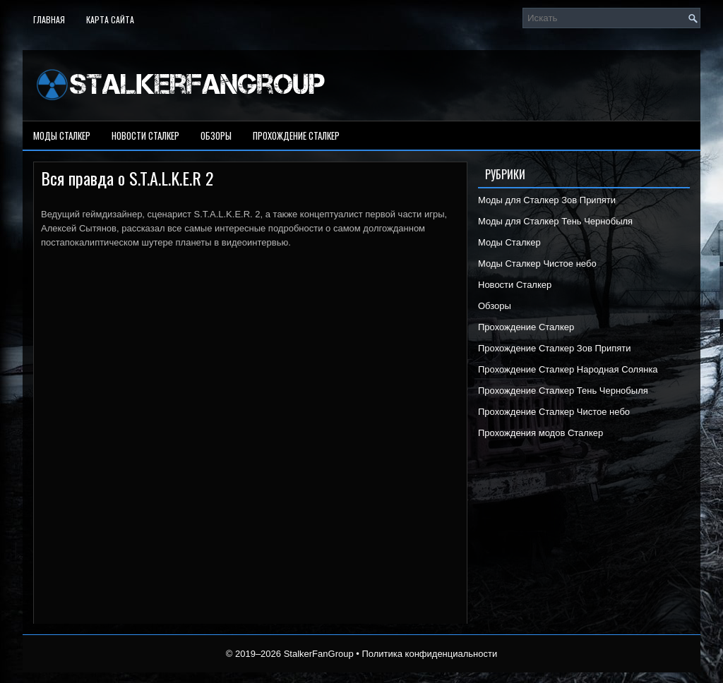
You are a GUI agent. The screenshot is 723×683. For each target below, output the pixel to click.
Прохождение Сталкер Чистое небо (554, 411)
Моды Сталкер (61, 135)
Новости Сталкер (145, 135)
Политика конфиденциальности (429, 653)
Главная (49, 19)
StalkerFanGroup (319, 653)
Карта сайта (110, 19)
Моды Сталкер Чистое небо (537, 263)
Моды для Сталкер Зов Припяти (547, 200)
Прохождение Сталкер (296, 135)
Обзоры (216, 135)
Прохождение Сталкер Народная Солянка (568, 369)
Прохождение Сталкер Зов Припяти (554, 348)
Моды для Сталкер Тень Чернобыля (555, 221)
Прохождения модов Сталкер (540, 433)
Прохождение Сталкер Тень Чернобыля (563, 390)
